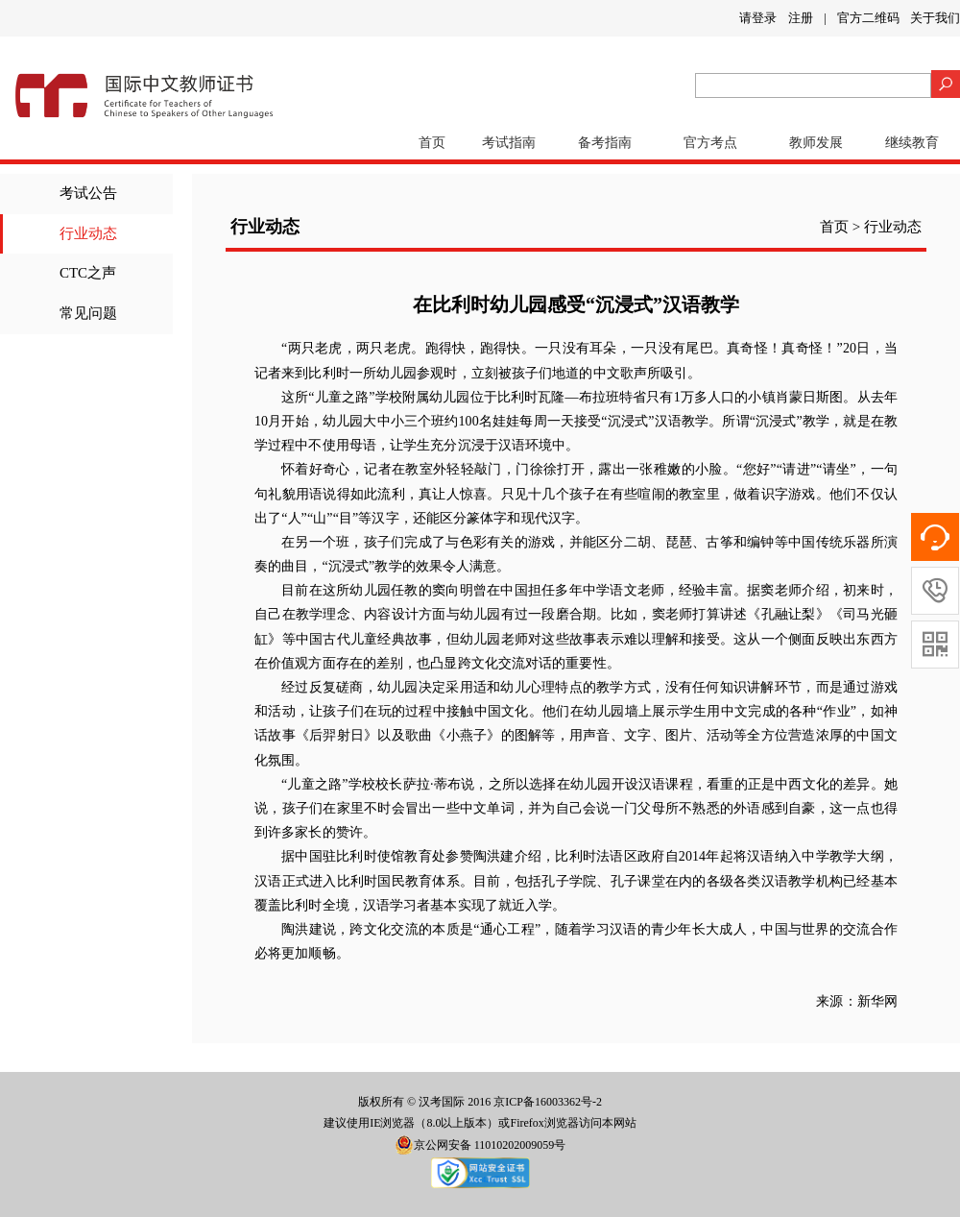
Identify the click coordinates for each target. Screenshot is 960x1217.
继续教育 (912, 142)
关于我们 (935, 18)
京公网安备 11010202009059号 (480, 1145)
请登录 (758, 18)
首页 (432, 142)
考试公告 (88, 193)
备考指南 (605, 142)
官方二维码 (868, 18)
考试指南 (509, 142)
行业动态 (88, 233)
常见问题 (88, 313)
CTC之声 (88, 272)
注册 (800, 18)
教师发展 (816, 142)
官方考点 (710, 142)
